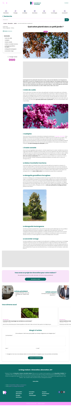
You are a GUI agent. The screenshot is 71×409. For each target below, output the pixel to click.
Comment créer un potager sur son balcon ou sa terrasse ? (11, 322)
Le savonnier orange (9, 51)
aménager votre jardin (60, 136)
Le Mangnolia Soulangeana (10, 49)
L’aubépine (7, 40)
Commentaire (9, 339)
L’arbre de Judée (8, 38)
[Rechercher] (67, 19)
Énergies (15, 12)
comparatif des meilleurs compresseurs (17, 388)
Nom (6, 352)
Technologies (54, 12)
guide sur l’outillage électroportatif (16, 390)
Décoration (34, 12)
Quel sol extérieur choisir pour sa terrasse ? (33, 322)
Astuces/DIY (65, 12)
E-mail (38, 352)
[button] (10, 60)
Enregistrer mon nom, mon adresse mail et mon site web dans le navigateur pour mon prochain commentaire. (31, 357)
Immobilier (24, 12)
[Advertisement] (45, 69)
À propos (44, 395)
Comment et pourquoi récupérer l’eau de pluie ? (57, 322)
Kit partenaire (45, 397)
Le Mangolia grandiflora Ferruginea (10, 46)
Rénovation (6, 12)
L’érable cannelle (8, 42)
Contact (66, 3)
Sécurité (44, 12)
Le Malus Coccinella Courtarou (11, 44)
